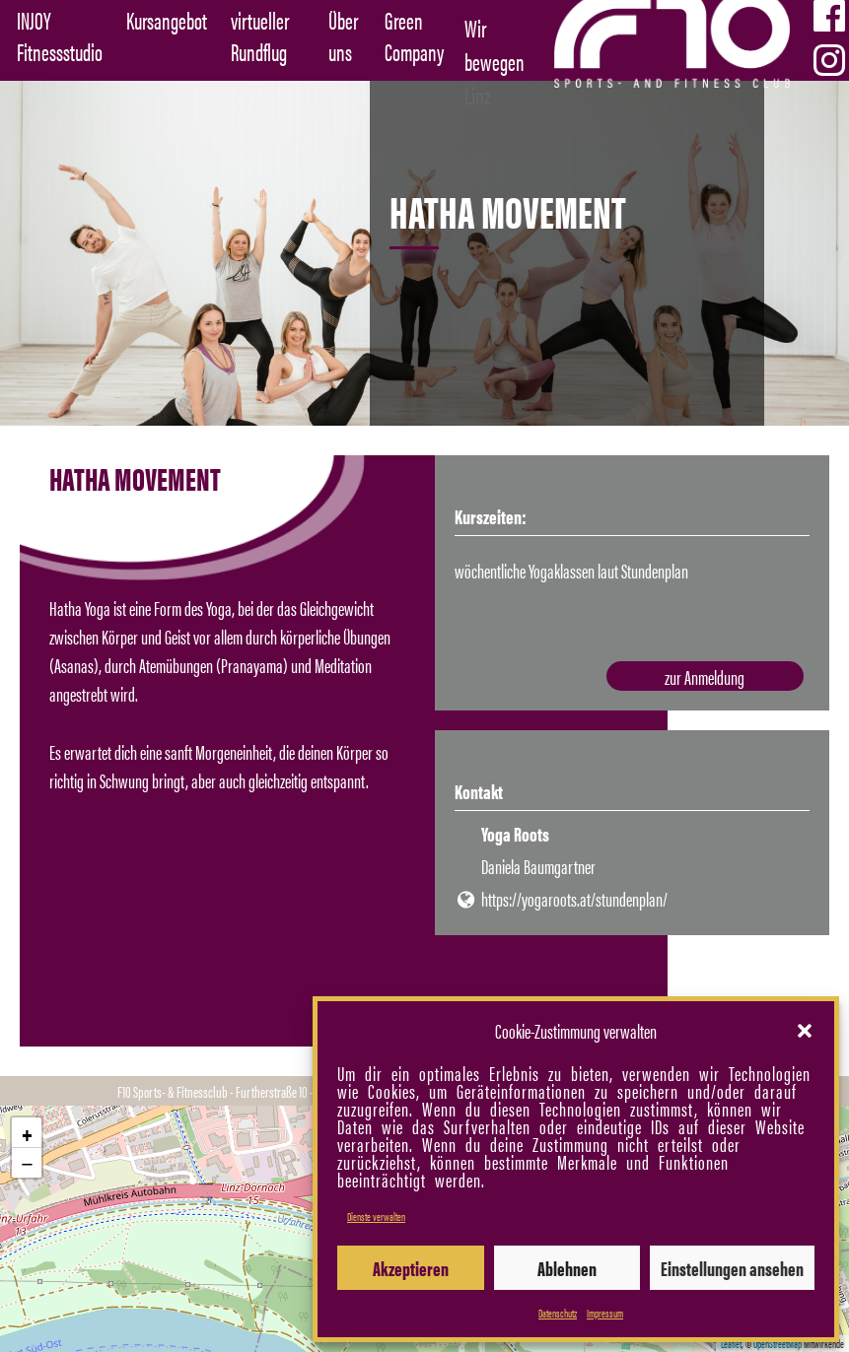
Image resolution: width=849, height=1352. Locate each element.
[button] (804, 1031)
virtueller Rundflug (260, 35)
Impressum (605, 1312)
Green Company (414, 35)
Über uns (343, 35)
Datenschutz (557, 1312)
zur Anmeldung (711, 678)
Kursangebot (166, 19)
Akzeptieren (411, 1267)
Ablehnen (567, 1267)
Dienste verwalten (376, 1216)
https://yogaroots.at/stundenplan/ (574, 899)
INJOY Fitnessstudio (60, 35)
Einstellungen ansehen (732, 1267)
